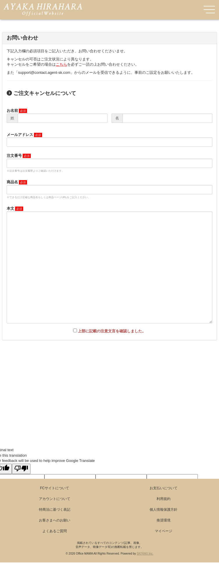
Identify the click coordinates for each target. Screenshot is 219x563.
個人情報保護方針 (163, 510)
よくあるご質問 (54, 531)
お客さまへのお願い (54, 520)
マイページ (163, 531)
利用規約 (163, 499)
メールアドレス (20, 134)
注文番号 (14, 155)
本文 (10, 208)
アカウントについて (54, 499)
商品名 (12, 182)
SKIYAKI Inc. (145, 553)
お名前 (12, 110)
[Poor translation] (21, 469)
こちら (61, 64)
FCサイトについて (54, 488)
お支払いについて (163, 488)
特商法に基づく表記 (54, 510)
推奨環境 (163, 520)
